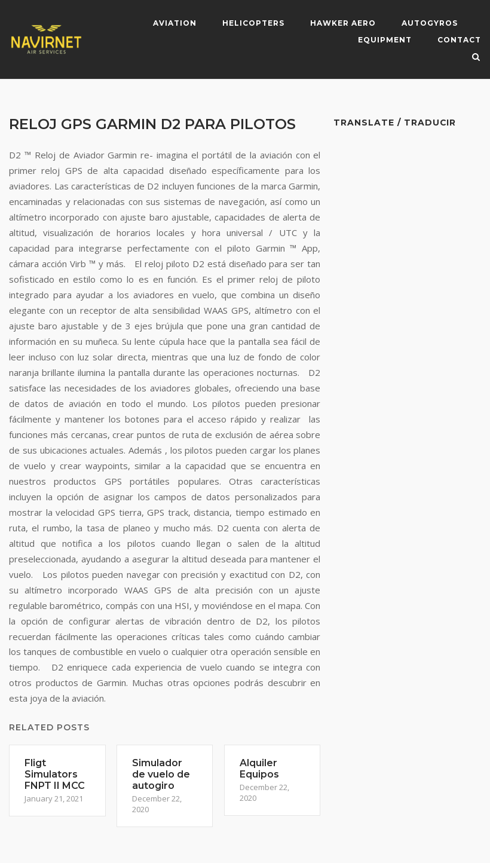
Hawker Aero (343, 23)
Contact (459, 39)
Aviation (175, 23)
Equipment (385, 39)
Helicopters (253, 23)
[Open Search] (476, 58)
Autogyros (430, 23)
